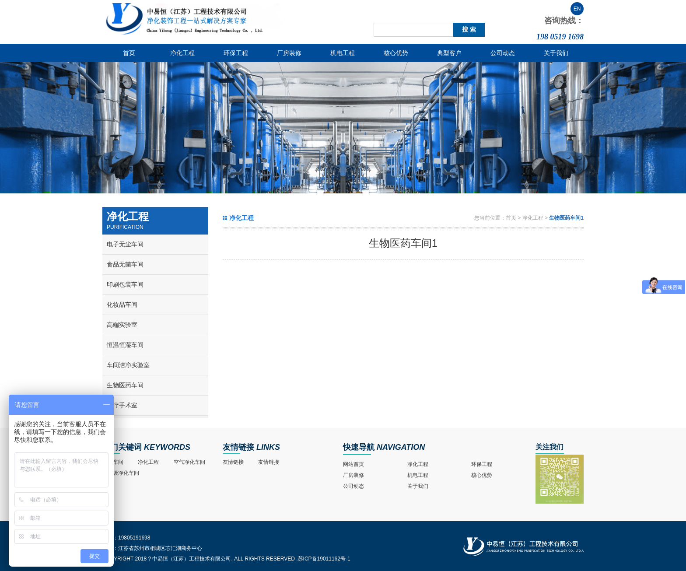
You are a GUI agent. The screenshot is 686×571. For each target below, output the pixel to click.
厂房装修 (289, 52)
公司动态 (502, 52)
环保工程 (236, 52)
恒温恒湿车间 (125, 344)
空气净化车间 (189, 462)
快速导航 (358, 447)
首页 (129, 52)
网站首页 (353, 464)
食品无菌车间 (125, 264)
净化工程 (182, 52)
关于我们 (556, 52)
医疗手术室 (122, 405)
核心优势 (396, 52)
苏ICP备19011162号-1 (324, 559)
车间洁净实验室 (128, 364)
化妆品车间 (122, 304)
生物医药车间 (125, 385)
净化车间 (112, 462)
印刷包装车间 (125, 284)
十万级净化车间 (120, 473)
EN (577, 9)
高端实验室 (122, 324)
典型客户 (449, 52)
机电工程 (342, 52)
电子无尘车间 (125, 244)
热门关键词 (122, 447)
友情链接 (238, 447)
